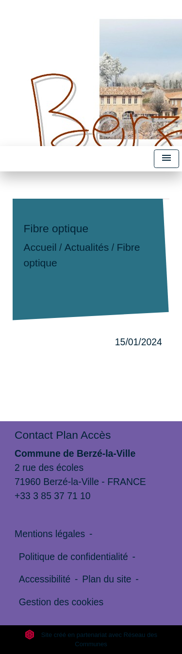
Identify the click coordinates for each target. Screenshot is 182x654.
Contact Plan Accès (63, 435)
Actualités (87, 247)
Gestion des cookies (61, 602)
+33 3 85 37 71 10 (53, 495)
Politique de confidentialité (73, 556)
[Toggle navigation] (166, 158)
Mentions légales (50, 533)
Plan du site (106, 579)
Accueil (40, 247)
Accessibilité (45, 579)
